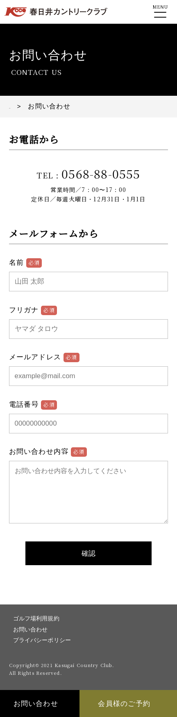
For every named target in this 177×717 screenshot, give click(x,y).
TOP (17, 106)
